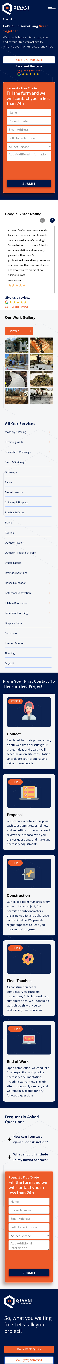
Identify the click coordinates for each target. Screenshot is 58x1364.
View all (15, 331)
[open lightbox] (16, 345)
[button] (39, 244)
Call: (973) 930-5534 (29, 60)
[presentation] (29, 170)
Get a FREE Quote (29, 1349)
